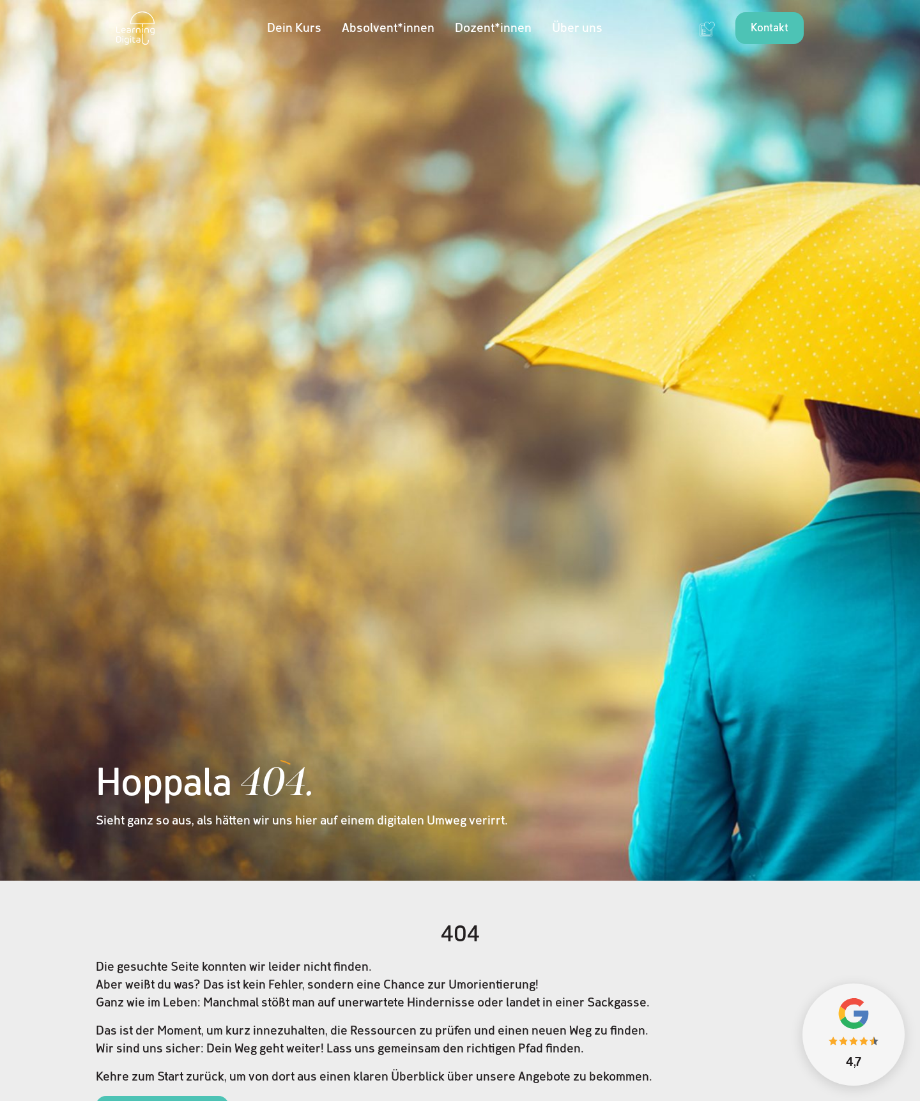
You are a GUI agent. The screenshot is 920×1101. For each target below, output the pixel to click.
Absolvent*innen (388, 28)
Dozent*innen (493, 28)
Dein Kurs (294, 28)
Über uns (577, 28)
